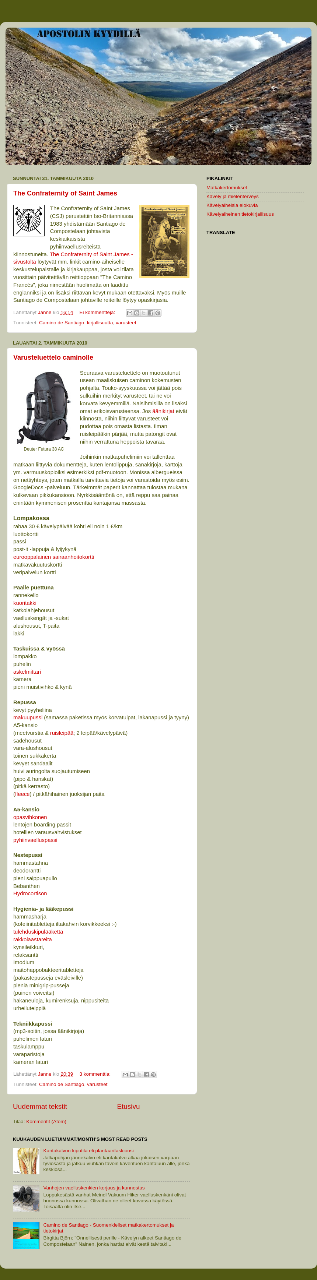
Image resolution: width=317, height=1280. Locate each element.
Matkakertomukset (226, 187)
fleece (22, 794)
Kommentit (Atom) (46, 1121)
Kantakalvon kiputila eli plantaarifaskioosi (88, 1150)
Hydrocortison (30, 893)
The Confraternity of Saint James (65, 193)
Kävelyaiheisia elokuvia (232, 205)
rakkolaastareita (32, 939)
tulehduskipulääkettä (38, 932)
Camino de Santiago (61, 322)
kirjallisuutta (100, 322)
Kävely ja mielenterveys (232, 196)
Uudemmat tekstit (40, 1106)
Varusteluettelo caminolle (53, 357)
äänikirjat (163, 411)
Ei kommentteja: (97, 312)
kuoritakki (24, 603)
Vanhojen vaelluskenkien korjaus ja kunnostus (93, 1188)
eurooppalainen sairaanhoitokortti (53, 557)
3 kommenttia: (95, 1074)
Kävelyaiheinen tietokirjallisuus (240, 214)
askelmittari (27, 672)
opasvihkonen (30, 817)
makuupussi (27, 717)
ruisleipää (62, 733)
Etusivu (128, 1106)
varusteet (126, 322)
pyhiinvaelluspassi (35, 840)
